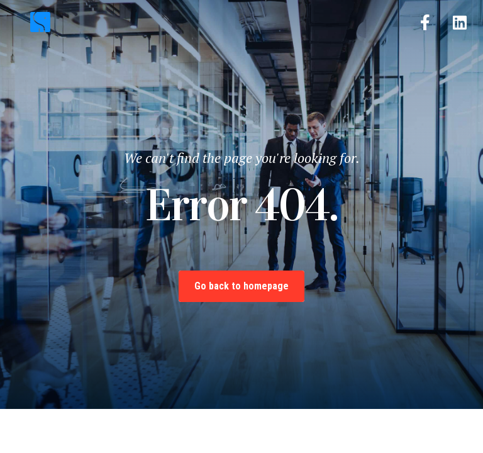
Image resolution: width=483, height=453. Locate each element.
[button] (241, 19)
